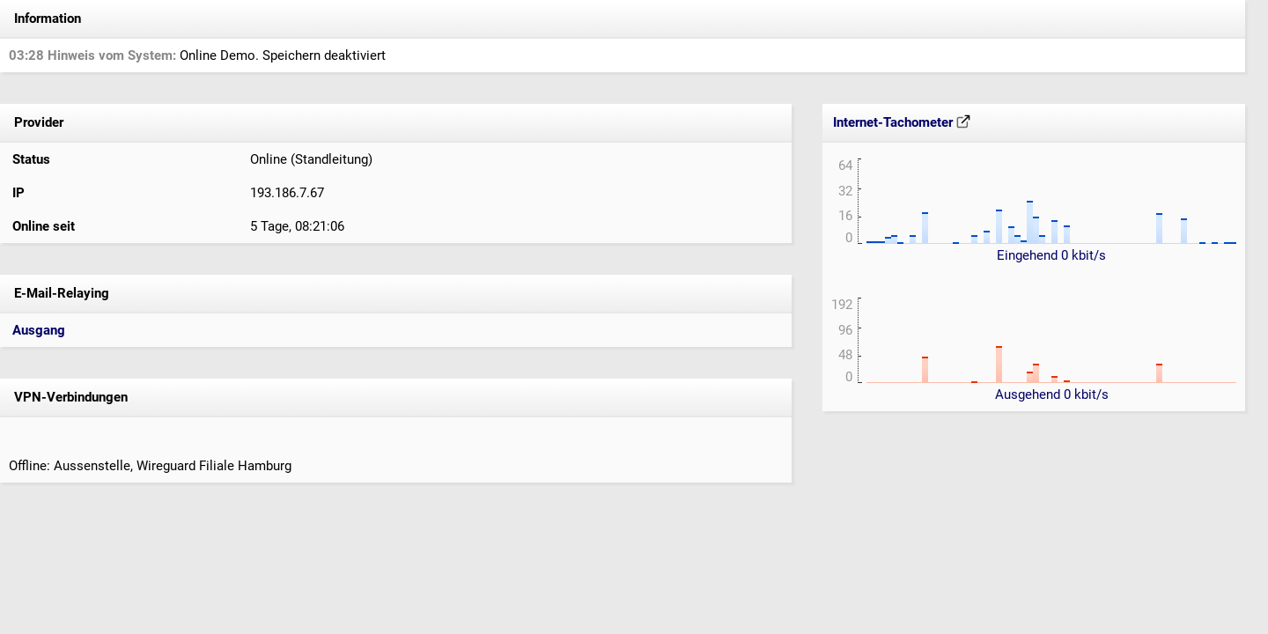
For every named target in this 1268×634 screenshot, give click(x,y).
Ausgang (38, 330)
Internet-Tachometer (901, 122)
